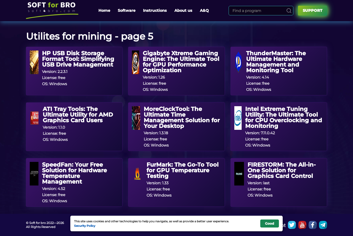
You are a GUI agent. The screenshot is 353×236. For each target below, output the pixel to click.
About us (183, 10)
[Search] (289, 10)
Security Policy (84, 225)
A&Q (204, 10)
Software (126, 10)
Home (104, 10)
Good (269, 223)
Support (312, 10)
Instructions (155, 10)
